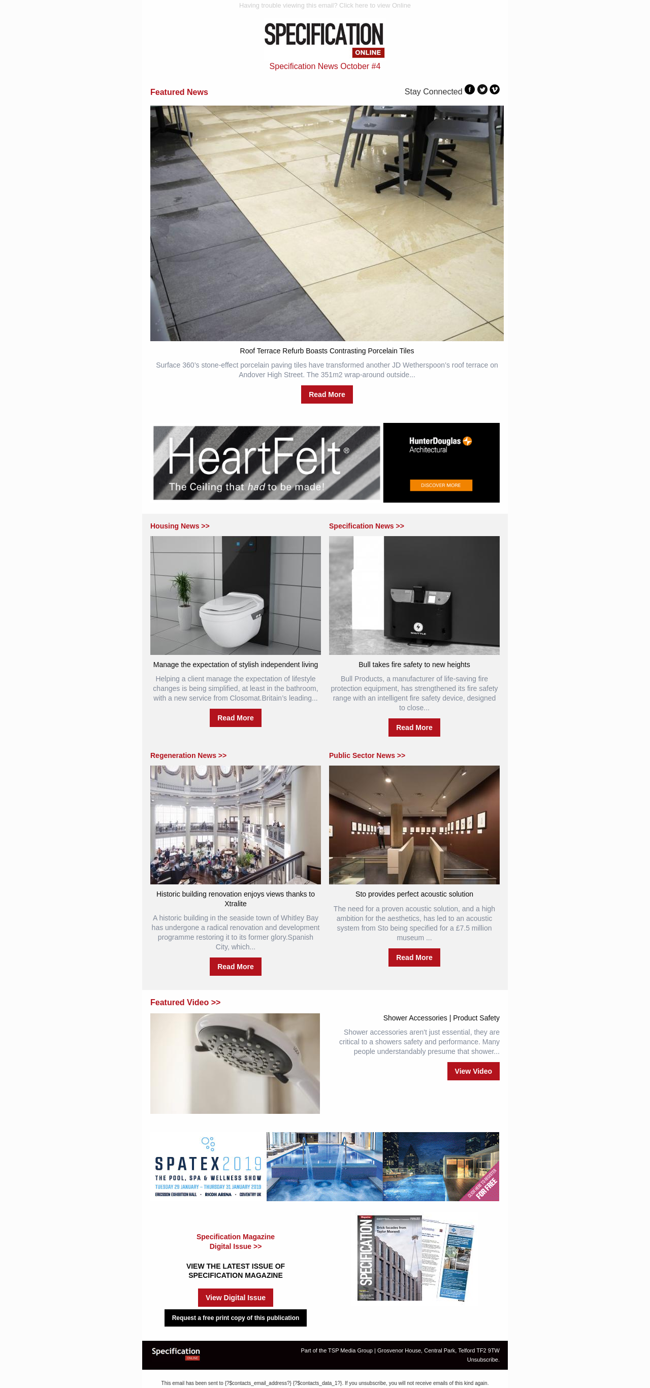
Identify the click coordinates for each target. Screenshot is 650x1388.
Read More (327, 394)
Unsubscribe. (483, 1360)
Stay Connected (434, 91)
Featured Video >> (185, 1002)
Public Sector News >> (367, 755)
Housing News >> (180, 526)
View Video (473, 1071)
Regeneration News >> (188, 755)
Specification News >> (366, 526)
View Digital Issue (236, 1298)
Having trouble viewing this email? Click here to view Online (325, 5)
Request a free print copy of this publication (236, 1317)
